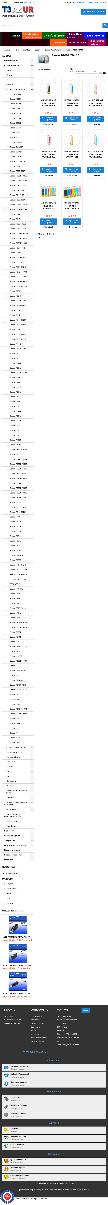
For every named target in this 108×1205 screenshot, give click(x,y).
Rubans (10, 797)
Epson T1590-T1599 (18, 348)
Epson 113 (14, 694)
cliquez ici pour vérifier (79, 1190)
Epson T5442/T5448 (19, 459)
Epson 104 (14, 132)
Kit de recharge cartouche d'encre (12, 815)
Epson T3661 (15, 421)
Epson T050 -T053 (18, 228)
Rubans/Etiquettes (13, 855)
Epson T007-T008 (17, 161)
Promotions (9, 1016)
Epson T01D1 (15, 166)
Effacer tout (10, 873)
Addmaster (11, 888)
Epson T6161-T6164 (18, 512)
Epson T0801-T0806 (18, 281)
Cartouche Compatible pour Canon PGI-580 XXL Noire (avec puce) (18, 937)
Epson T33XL (15, 401)
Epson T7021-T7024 (18, 569)
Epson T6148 (15, 521)
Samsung (11, 781)
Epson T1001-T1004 (18, 305)
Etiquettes (11, 809)
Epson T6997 (15, 560)
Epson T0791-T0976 (18, 276)
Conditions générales (19, 1176)
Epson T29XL (15, 392)
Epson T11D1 (15, 310)
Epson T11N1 (15, 315)
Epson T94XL (15, 637)
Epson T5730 (15, 435)
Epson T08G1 (15, 291)
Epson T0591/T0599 (18, 243)
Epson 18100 (15, 738)
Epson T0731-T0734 (18, 272)
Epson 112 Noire (16, 680)
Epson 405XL (15, 99)
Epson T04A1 (15, 214)
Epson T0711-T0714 (18, 267)
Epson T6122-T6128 (18, 507)
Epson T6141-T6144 (18, 473)
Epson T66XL (15, 536)
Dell (8, 79)
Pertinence (86, 71)
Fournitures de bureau (15, 845)
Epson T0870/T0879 (18, 286)
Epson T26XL (15, 368)
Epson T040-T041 (17, 190)
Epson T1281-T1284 (18, 320)
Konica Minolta (13, 757)
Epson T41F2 (15, 430)
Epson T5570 (15, 454)
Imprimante (12, 826)
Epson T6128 (15, 502)
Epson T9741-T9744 (18, 713)
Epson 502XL (15, 113)
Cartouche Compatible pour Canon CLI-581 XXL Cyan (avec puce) (18, 993)
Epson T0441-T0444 (19, 195)
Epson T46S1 (15, 440)
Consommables (12, 65)
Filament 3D (12, 821)
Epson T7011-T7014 (18, 565)
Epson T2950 (15, 387)
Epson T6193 (15, 531)
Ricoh (9, 776)
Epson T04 (14, 718)
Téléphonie (9, 840)
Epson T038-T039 (17, 200)
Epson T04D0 (16, 219)
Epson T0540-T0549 (19, 233)
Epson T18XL (15, 358)
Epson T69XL (15, 541)
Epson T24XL (15, 363)
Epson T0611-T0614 (18, 257)
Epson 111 (14, 665)
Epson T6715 (15, 742)
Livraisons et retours (19, 1066)
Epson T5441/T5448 (18, 449)
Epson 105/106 (16, 656)
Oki (8, 771)
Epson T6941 (15, 550)
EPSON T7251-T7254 (18, 574)
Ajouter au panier (48, 119)
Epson (10, 84)
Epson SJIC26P (16, 147)
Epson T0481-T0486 (18, 209)
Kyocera (11, 762)
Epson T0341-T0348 (18, 180)
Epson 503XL (15, 118)
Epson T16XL (15, 353)
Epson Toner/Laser (17, 747)
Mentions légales (17, 1168)
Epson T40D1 (15, 425)
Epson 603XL (15, 123)
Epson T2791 (15, 382)
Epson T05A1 (15, 252)
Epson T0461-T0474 (18, 204)
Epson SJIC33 (16, 156)
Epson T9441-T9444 (19, 670)
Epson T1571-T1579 (18, 339)
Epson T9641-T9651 (18, 689)
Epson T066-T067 (17, 262)
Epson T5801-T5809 (18, 478)
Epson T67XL (15, 704)
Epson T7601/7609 (18, 608)
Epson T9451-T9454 (18, 685)
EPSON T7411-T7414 (18, 579)
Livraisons (14, 1128)
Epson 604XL (15, 128)
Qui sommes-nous (18, 1159)
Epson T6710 (15, 545)
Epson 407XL (15, 104)
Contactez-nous (17, 1144)
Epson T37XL (15, 598)
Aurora (9, 903)
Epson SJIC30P (16, 152)
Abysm (9, 883)
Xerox (9, 786)
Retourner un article (19, 1082)
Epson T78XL (15, 617)
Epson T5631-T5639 (18, 469)
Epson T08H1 (15, 296)
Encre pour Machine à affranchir (15, 803)
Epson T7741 (15, 517)
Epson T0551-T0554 (18, 238)
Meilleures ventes (12, 1023)
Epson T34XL (15, 411)
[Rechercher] (54, 25)
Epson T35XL (15, 416)
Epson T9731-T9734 (18, 709)
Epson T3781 (15, 603)
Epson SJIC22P (16, 142)
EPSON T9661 (15, 699)
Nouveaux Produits (18, 1105)
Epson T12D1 (15, 329)
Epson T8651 (15, 632)
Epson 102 (14, 137)
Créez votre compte (97, 2)
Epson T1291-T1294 (18, 324)
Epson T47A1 (15, 445)
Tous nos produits (18, 1113)
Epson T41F (14, 406)
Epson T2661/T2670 (18, 372)
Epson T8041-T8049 (18, 622)
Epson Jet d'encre (17, 89)
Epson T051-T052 (17, 248)
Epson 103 (14, 641)
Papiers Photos (11, 831)
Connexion (79, 2)
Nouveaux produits (12, 1020)
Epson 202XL (15, 94)
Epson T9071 (15, 651)
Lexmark (11, 766)
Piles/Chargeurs (12, 835)
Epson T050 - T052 (18, 224)
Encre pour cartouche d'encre (15, 791)
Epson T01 (14, 728)
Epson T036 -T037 (18, 185)
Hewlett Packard (14, 752)
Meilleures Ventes (12, 910)
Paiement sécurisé (18, 1136)
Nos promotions (12, 850)
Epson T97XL (15, 723)
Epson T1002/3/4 (17, 344)
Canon (10, 75)
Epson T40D (15, 396)
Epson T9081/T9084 (18, 661)
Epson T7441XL (16, 589)
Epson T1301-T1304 (18, 334)
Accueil (6, 55)
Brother (10, 70)
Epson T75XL (15, 593)
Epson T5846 (15, 483)
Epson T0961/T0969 (18, 300)
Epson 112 (14, 675)
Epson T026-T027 (17, 171)
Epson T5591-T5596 (18, 464)
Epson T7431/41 (16, 555)
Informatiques (11, 60)
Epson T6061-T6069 (18, 497)
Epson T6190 (15, 526)
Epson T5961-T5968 (18, 488)
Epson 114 (14, 733)
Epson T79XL (15, 613)
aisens (9, 893)
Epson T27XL (15, 377)
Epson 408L (15, 108)
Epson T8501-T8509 (18, 627)
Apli (8, 898)
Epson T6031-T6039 (18, 493)
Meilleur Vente (16, 1097)
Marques (8, 859)
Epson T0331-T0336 (18, 176)
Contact (5, 2)
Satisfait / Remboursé (19, 1074)
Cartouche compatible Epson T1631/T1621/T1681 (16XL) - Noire (18, 965)
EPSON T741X (15, 584)
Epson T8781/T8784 (18, 646)
